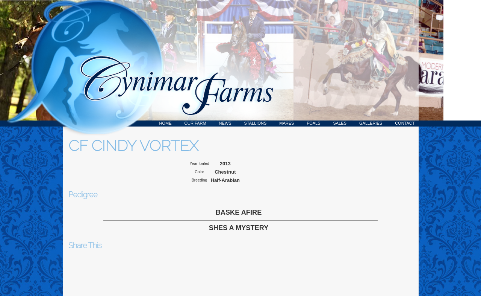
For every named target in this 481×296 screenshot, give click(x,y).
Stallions (255, 123)
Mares (286, 123)
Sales (339, 123)
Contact (404, 123)
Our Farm (195, 123)
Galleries (370, 123)
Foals (313, 123)
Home (165, 123)
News (225, 123)
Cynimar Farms (173, 63)
